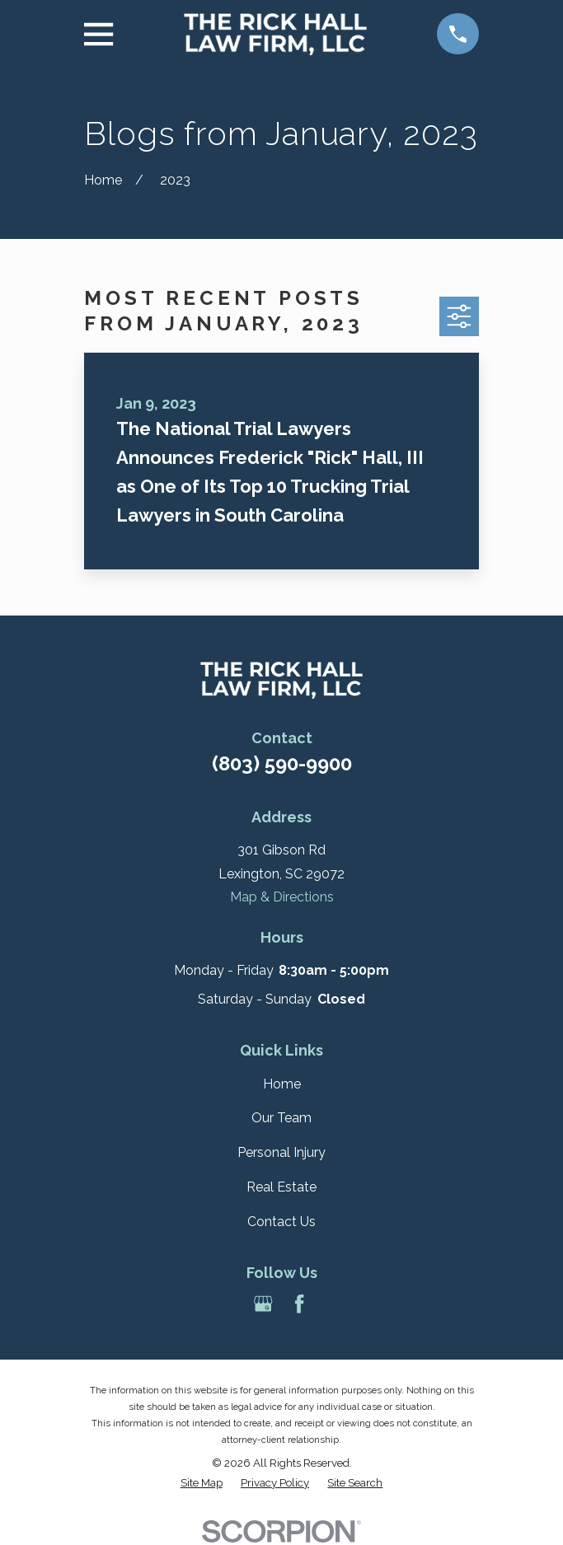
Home (282, 1084)
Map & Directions (282, 897)
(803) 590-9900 (282, 763)
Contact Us (281, 1221)
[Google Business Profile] (263, 1304)
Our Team (281, 1118)
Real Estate (281, 1187)
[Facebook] (299, 1304)
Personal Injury (281, 1152)
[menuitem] (202, 1483)
